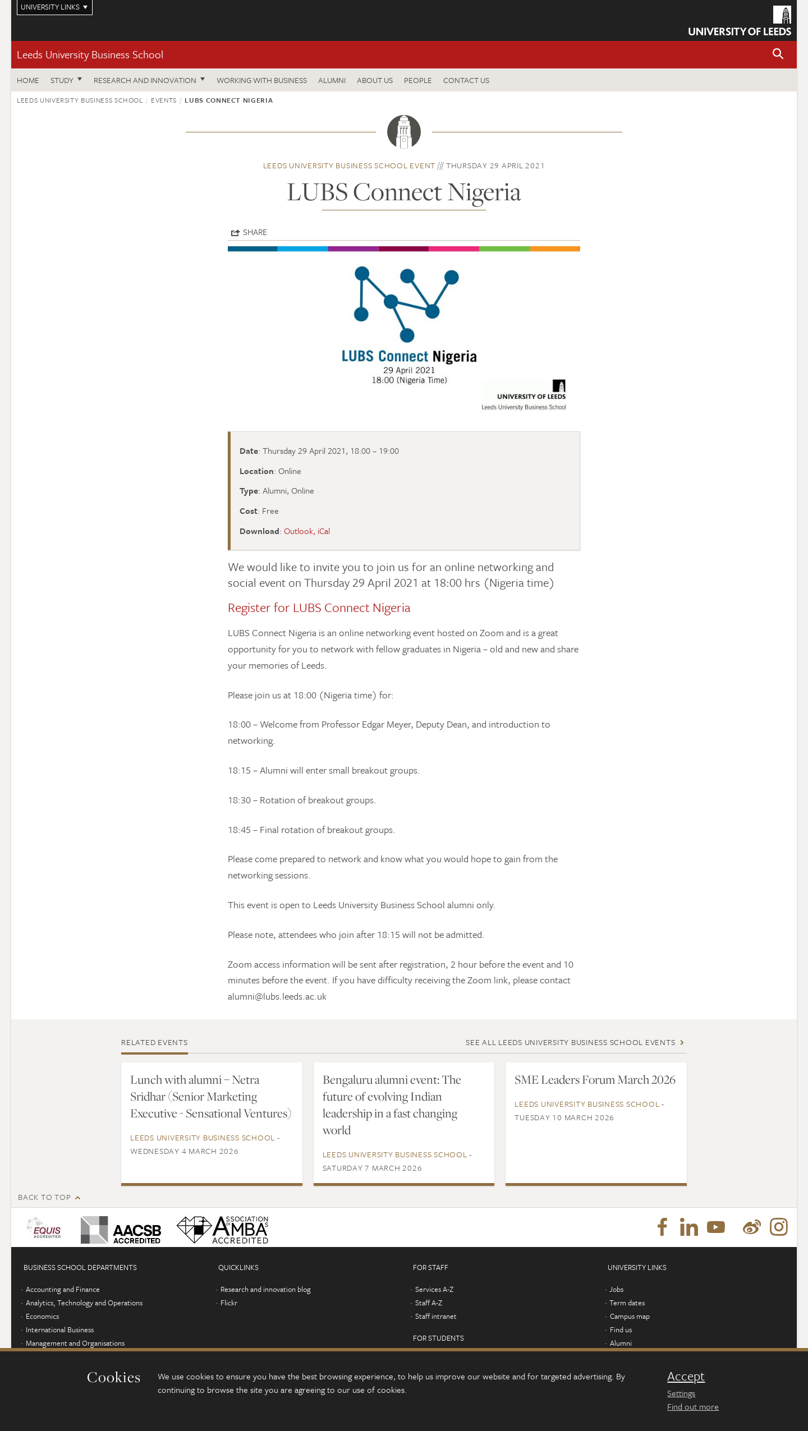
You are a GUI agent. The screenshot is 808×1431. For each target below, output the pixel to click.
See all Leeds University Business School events (570, 1042)
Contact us (466, 80)
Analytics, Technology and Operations (84, 1302)
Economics (42, 1316)
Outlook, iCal (307, 530)
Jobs (616, 1289)
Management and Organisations (75, 1343)
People (418, 80)
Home (28, 80)
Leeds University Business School (90, 54)
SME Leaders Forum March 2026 (595, 1079)
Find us (621, 1329)
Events (164, 100)
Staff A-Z (428, 1302)
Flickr (229, 1302)
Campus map (630, 1316)
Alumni (332, 80)
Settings (681, 1393)
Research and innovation (145, 80)
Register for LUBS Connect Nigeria (319, 607)
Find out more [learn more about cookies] (693, 1406)
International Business (60, 1329)
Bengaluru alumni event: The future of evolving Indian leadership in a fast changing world (392, 1104)
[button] (778, 54)
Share (255, 232)
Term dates (627, 1302)
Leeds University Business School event (349, 165)
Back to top (44, 1197)
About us (375, 80)
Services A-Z (434, 1289)
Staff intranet (436, 1316)
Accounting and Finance (63, 1289)
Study (62, 80)
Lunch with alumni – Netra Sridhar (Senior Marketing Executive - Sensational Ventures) (211, 1096)
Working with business (262, 80)
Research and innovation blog (266, 1289)
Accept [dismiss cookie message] (686, 1376)
